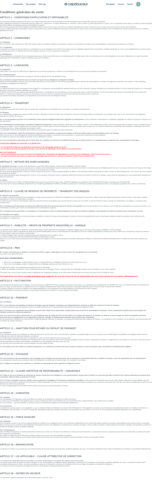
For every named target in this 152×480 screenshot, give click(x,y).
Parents (121, 4)
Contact (130, 4)
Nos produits (31, 4)
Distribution (110, 4)
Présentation (18, 4)
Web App (42, 4)
